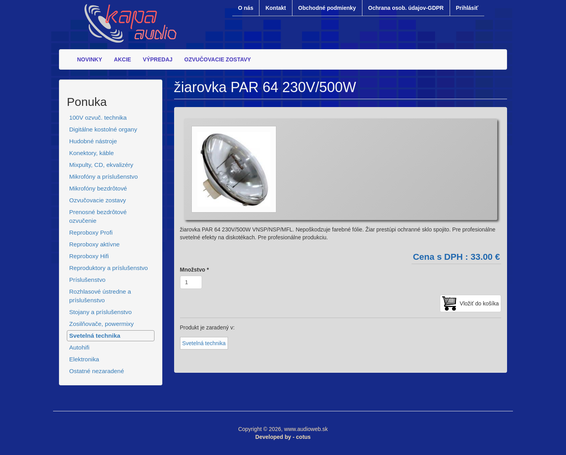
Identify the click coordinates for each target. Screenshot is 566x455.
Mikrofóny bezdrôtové (98, 188)
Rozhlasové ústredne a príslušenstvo (100, 295)
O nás (246, 8)
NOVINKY (89, 59)
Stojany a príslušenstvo (100, 312)
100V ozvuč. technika (98, 117)
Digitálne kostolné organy (103, 129)
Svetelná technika (94, 335)
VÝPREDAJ (157, 59)
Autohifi (79, 347)
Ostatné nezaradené (96, 371)
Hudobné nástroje (93, 141)
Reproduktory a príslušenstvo (108, 267)
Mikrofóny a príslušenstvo (103, 176)
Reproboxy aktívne (94, 244)
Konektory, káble (91, 153)
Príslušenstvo (87, 279)
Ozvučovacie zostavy (97, 200)
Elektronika (84, 359)
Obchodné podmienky (327, 8)
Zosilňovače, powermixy (101, 323)
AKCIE (122, 59)
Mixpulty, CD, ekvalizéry (101, 164)
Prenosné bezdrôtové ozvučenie (98, 216)
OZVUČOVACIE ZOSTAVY (217, 59)
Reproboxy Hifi (89, 256)
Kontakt (275, 8)
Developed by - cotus (283, 437)
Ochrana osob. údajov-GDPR (406, 8)
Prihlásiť (467, 8)
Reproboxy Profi (90, 232)
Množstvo (194, 269)
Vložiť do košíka (479, 303)
